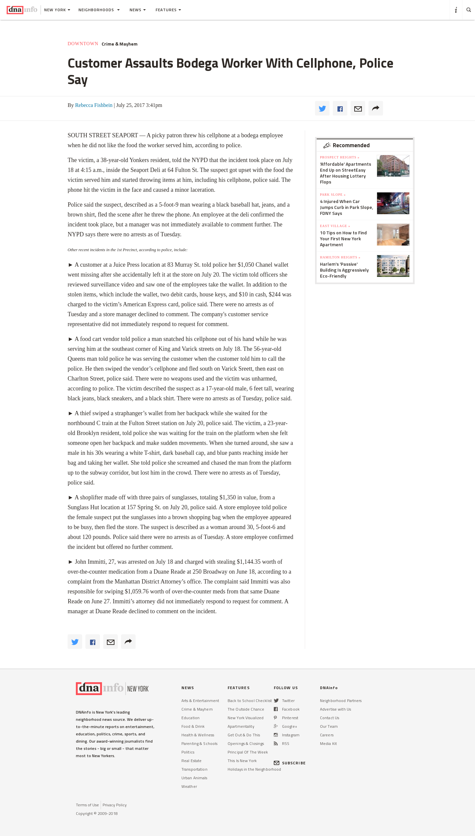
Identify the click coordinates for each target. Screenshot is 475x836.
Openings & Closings (246, 743)
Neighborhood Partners (341, 700)
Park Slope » (333, 194)
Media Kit (328, 743)
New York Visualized (246, 718)
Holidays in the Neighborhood (254, 769)
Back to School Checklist (250, 700)
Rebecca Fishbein (93, 105)
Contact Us (329, 718)
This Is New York (242, 760)
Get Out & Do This (244, 735)
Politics (187, 752)
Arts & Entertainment (200, 700)
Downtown (83, 43)
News (138, 10)
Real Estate (191, 760)
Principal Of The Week (248, 752)
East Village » (335, 226)
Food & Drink (193, 726)
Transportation (194, 769)
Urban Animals (194, 778)
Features (168, 10)
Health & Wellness (197, 735)
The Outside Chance (246, 709)
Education (190, 718)
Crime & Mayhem (120, 44)
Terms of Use (87, 805)
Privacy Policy (115, 805)
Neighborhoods (99, 10)
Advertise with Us (335, 709)
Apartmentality (241, 726)
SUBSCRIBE (290, 763)
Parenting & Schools (199, 743)
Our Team (329, 726)
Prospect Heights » (340, 157)
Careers (326, 735)
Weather (189, 786)
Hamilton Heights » (340, 257)
